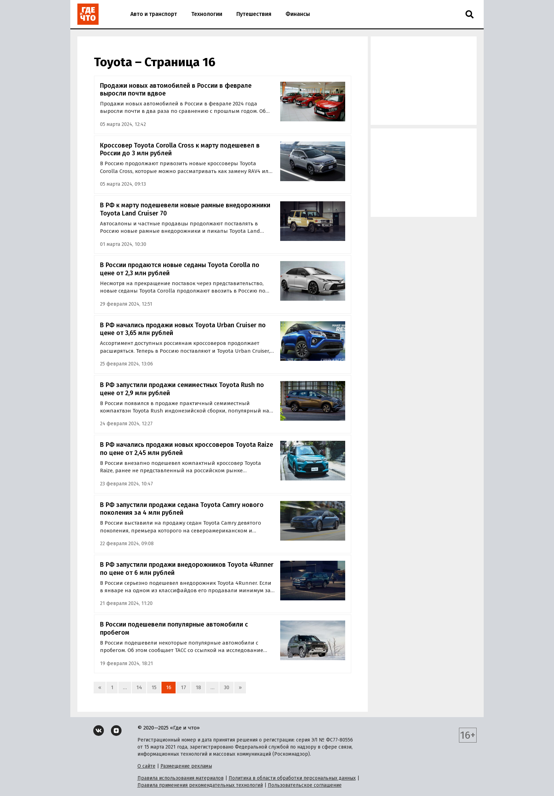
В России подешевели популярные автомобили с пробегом (174, 628)
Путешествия (253, 14)
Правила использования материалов (180, 778)
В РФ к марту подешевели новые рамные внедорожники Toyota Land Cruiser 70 (185, 209)
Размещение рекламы (186, 766)
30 (226, 687)
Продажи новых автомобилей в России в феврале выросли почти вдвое (176, 90)
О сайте (146, 766)
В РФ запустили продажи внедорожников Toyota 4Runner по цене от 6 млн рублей (186, 569)
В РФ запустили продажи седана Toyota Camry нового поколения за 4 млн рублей (182, 509)
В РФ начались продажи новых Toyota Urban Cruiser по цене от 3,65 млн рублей (183, 329)
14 (139, 687)
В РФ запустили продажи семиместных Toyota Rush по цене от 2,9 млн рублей (182, 389)
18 (198, 687)
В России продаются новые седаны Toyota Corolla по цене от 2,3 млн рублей (179, 269)
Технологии (206, 14)
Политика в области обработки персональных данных (292, 778)
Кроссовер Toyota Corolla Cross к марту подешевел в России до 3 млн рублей (180, 149)
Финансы (297, 14)
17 (183, 687)
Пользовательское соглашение (305, 785)
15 (154, 687)
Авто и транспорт (153, 14)
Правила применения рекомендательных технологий (200, 785)
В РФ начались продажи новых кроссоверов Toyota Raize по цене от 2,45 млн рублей (186, 449)
